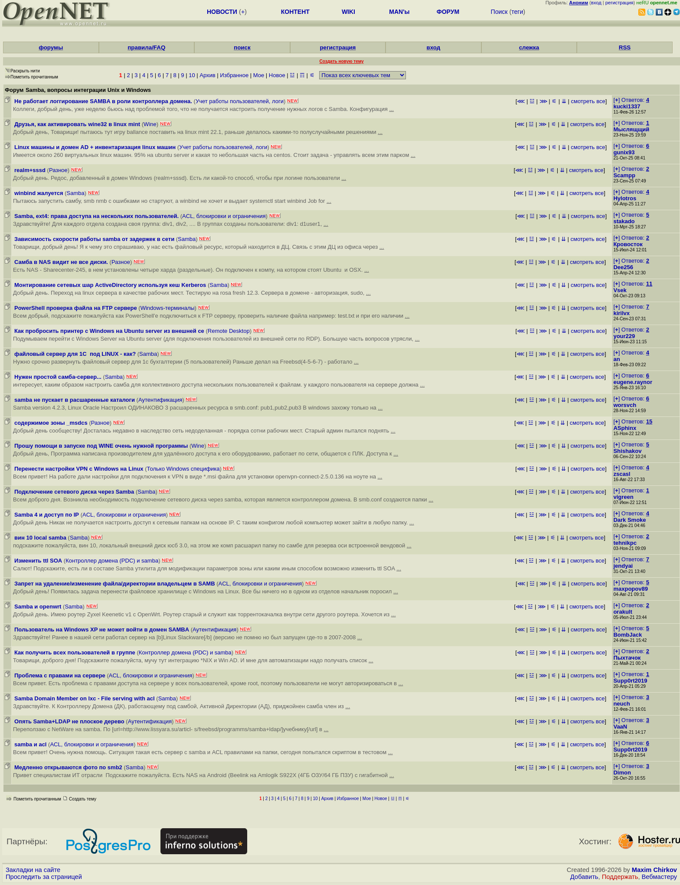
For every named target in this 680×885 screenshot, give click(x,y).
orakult (622, 611)
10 (192, 75)
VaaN (620, 726)
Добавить (584, 876)
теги (517, 11)
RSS (625, 47)
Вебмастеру (659, 876)
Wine (150, 124)
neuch (621, 703)
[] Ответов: (631, 100)
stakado (623, 221)
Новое (277, 75)
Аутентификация (160, 400)
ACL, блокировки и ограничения (223, 216)
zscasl (621, 474)
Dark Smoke (629, 520)
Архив (207, 75)
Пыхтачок (627, 657)
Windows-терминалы (168, 308)
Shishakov (627, 451)
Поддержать (620, 876)
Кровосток (627, 244)
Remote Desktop (229, 331)
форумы (51, 47)
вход (596, 2)
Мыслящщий (631, 129)
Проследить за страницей (44, 876)
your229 (624, 336)
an (616, 359)
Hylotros (624, 198)
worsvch (624, 405)
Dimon (622, 772)
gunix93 (623, 152)
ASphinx (624, 428)
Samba (76, 193)
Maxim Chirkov (654, 869)
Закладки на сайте (33, 869)
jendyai (623, 566)
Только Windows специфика (183, 468)
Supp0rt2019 (630, 680)
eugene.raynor (632, 382)
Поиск (499, 11)
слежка (529, 47)
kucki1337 (626, 106)
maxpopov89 (630, 589)
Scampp (624, 175)
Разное (58, 170)
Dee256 (623, 267)
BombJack (627, 634)
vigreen (623, 497)
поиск (242, 47)
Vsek (619, 290)
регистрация (619, 2)
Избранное (234, 75)
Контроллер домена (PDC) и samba (111, 560)
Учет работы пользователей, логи (240, 101)
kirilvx (621, 313)
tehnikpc (624, 543)
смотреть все (588, 101)
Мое (258, 75)
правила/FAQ (146, 47)
